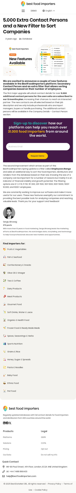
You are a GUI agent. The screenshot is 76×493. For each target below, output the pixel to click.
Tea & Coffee (14, 280)
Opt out (44, 449)
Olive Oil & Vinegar (16, 272)
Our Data (7, 454)
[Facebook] (7, 423)
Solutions (7, 443)
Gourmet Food (14, 304)
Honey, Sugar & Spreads (19, 359)
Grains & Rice (13, 351)
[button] (23, 10)
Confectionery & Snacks (19, 265)
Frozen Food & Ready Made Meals (23, 328)
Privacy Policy (54, 483)
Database (27, 38)
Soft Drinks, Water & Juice (19, 312)
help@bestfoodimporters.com (21, 476)
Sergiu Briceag (10, 221)
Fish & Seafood (14, 257)
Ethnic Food (13, 383)
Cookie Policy (41, 489)
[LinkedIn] (4, 423)
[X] (10, 423)
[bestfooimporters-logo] (38, 4)
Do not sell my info (49, 454)
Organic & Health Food (18, 320)
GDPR (43, 437)
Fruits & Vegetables (16, 249)
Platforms (7, 437)
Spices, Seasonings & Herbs (20, 335)
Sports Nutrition (15, 343)
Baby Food (12, 375)
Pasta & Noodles (15, 367)
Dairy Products (14, 288)
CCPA (43, 443)
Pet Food (11, 391)
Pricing (6, 449)
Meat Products (14, 296)
